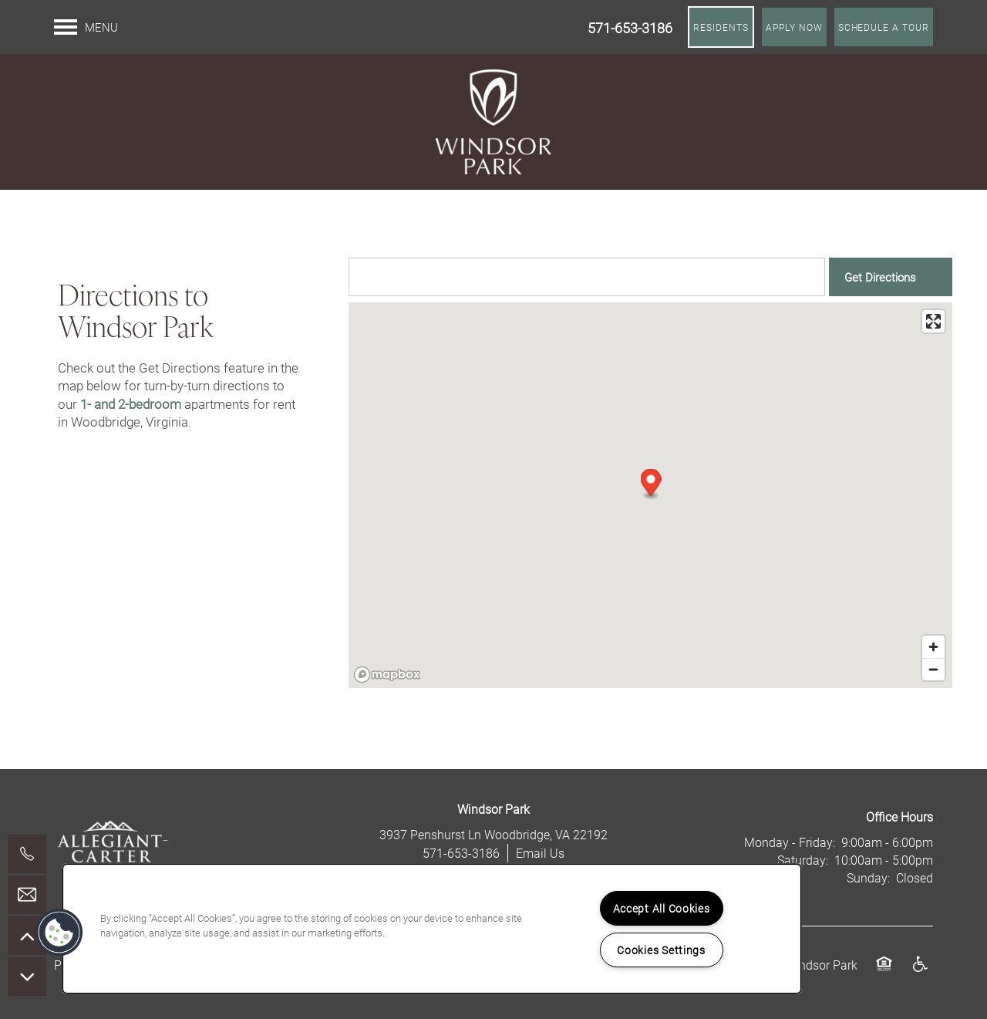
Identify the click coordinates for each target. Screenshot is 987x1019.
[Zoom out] (933, 669)
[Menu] (86, 27)
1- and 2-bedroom (130, 404)
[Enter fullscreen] (933, 321)
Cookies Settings (661, 950)
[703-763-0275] (27, 854)
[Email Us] (27, 895)
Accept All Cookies (661, 908)
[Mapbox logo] (387, 674)
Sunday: (868, 877)
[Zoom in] (933, 647)
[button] (721, 27)
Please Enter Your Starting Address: (438, 243)
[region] (432, 928)
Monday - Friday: (789, 842)
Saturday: (802, 860)
